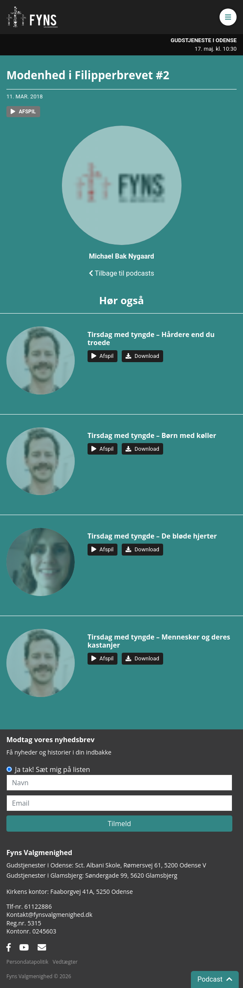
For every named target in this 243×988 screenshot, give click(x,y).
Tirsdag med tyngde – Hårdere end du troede (151, 338)
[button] (228, 17)
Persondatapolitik (27, 961)
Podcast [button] (214, 979)
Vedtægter (65, 961)
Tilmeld (119, 823)
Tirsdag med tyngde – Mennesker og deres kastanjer (159, 641)
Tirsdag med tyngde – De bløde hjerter (152, 536)
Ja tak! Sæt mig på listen (52, 769)
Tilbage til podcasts (121, 273)
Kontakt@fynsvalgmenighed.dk (49, 914)
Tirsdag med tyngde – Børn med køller (152, 435)
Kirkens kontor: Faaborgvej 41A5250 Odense (69, 891)
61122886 (38, 906)
